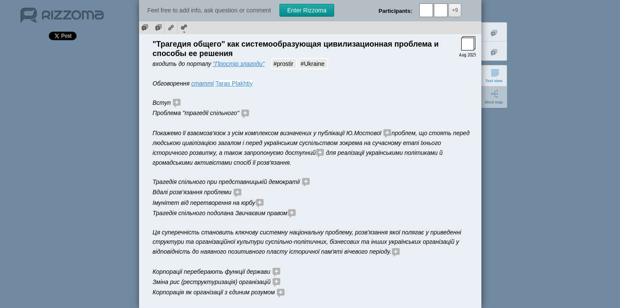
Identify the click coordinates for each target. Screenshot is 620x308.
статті (202, 83)
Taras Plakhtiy (234, 83)
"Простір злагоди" (238, 63)
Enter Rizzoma (306, 10)
